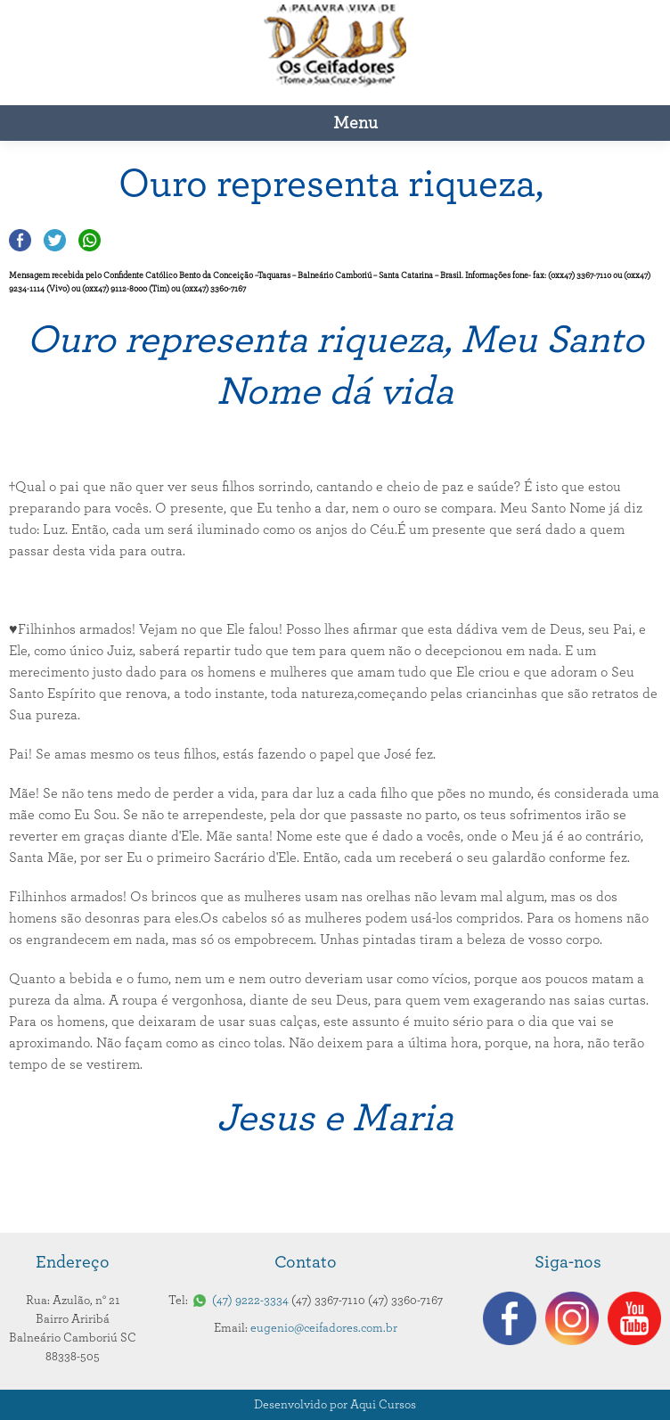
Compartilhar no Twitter (55, 240)
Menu (355, 123)
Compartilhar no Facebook (20, 240)
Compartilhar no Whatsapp (89, 240)
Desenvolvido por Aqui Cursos (335, 1405)
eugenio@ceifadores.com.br (323, 1328)
